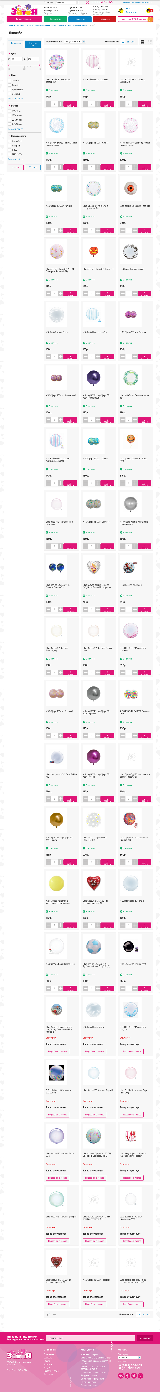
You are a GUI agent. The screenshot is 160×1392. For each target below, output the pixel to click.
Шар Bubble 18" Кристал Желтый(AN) (57, 655)
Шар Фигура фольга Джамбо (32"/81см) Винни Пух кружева (97, 592)
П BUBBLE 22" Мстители (131, 591)
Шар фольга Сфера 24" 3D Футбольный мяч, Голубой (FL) (96, 971)
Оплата (47, 1361)
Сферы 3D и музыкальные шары (71, 25)
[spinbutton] (55, 104)
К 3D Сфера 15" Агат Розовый (59, 718)
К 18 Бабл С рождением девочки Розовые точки (135, 150)
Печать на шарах (88, 1382)
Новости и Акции (51, 1371)
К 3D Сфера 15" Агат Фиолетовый (61, 402)
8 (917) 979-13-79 (75, 8)
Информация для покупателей (137, 2)
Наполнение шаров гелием (93, 1372)
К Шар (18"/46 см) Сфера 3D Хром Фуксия (96, 782)
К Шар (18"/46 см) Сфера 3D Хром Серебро (96, 719)
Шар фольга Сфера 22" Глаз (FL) (135, 212)
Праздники (105, 19)
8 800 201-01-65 (102, 2)
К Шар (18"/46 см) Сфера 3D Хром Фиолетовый (96, 403)
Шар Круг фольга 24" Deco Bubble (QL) (61, 782)
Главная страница (14, 25)
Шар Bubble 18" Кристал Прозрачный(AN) (131, 1224)
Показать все (33, 44)
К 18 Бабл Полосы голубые (95, 339)
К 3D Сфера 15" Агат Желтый (96, 149)
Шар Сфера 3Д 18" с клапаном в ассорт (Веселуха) (135, 782)
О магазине (49, 1354)
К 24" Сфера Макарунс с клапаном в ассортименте (58, 908)
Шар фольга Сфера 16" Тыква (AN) (133, 466)
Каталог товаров (24, 19)
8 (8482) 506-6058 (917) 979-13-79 (133, 1367)
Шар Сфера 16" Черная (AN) (133, 970)
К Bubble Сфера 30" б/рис (132, 907)
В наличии (16, 43)
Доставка (48, 1358)
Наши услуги (55, 19)
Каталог (28, 25)
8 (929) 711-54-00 (100, 6)
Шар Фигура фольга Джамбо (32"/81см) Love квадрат (133, 1161)
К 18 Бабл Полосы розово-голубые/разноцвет (58, 466)
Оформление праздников (92, 1379)
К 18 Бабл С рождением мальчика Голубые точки (61, 150)
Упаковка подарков (89, 1354)
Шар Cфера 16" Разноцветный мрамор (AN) (134, 845)
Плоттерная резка (89, 1385)
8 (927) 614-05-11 (50, 8)
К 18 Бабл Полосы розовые (95, 86)
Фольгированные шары (44, 25)
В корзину (71, 105)
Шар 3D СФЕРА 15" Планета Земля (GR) (132, 87)
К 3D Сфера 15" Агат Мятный (59, 212)
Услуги (47, 1367)
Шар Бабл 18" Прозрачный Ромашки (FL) (95, 845)
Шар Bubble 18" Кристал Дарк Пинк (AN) (133, 1098)
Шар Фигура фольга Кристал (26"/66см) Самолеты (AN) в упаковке (59, 1034)
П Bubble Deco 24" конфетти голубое (133, 1034)
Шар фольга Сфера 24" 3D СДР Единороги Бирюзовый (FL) (97, 1161)
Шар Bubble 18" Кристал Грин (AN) (61, 1223)
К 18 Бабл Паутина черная (132, 275)
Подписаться (145, 1338)
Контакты (48, 1364)
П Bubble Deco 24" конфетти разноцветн (58, 1098)
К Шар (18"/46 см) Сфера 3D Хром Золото (59, 845)
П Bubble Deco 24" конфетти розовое (133, 655)
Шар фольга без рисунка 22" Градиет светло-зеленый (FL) (133, 1287)
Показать (16, 167)
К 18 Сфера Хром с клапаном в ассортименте (134, 529)
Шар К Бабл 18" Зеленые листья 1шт (135, 403)
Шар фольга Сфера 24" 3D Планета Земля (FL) (58, 592)
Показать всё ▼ (15, 98)
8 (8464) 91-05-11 (51, 11)
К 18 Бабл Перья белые (93, 1033)
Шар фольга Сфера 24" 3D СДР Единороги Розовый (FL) (60, 276)
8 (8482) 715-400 (100, 9)
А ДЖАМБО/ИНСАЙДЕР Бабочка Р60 (135, 719)
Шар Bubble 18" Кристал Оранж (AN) (97, 655)
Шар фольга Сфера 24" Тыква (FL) (98, 275)
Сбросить (33, 167)
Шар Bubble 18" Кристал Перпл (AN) (60, 1161)
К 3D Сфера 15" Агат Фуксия (133, 339)
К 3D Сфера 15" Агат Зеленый (96, 528)
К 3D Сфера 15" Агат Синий (95, 465)
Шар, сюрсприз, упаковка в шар (95, 1358)
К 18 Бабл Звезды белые (57, 339)
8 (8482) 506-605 (75, 11)
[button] (61, 104)
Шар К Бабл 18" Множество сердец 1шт (58, 87)
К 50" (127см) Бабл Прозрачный (60, 970)
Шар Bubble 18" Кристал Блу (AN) (98, 1097)
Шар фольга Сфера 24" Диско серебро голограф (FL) (96, 1224)
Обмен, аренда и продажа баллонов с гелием (93, 1367)
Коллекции (80, 19)
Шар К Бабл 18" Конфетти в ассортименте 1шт (95, 213)
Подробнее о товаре (57, 1051)
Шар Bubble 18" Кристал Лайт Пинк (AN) (59, 529)
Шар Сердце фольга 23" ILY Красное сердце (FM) (58, 1287)
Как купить (48, 1374)
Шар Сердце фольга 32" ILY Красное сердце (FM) (95, 908)
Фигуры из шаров (89, 1375)
